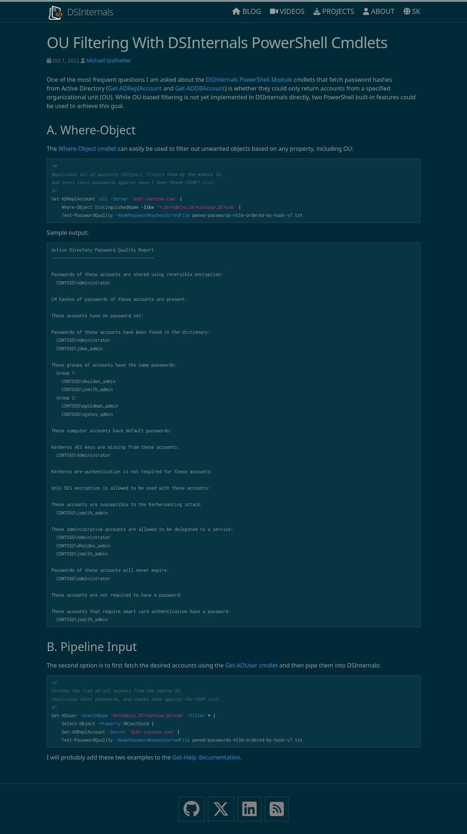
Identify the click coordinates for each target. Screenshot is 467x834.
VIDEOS (287, 11)
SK (412, 11)
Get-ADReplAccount (135, 88)
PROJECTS (333, 11)
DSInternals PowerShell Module (249, 80)
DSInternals (80, 13)
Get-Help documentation (206, 757)
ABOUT (378, 11)
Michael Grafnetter (108, 60)
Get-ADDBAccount (200, 88)
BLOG (246, 11)
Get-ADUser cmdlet (251, 665)
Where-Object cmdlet (87, 149)
